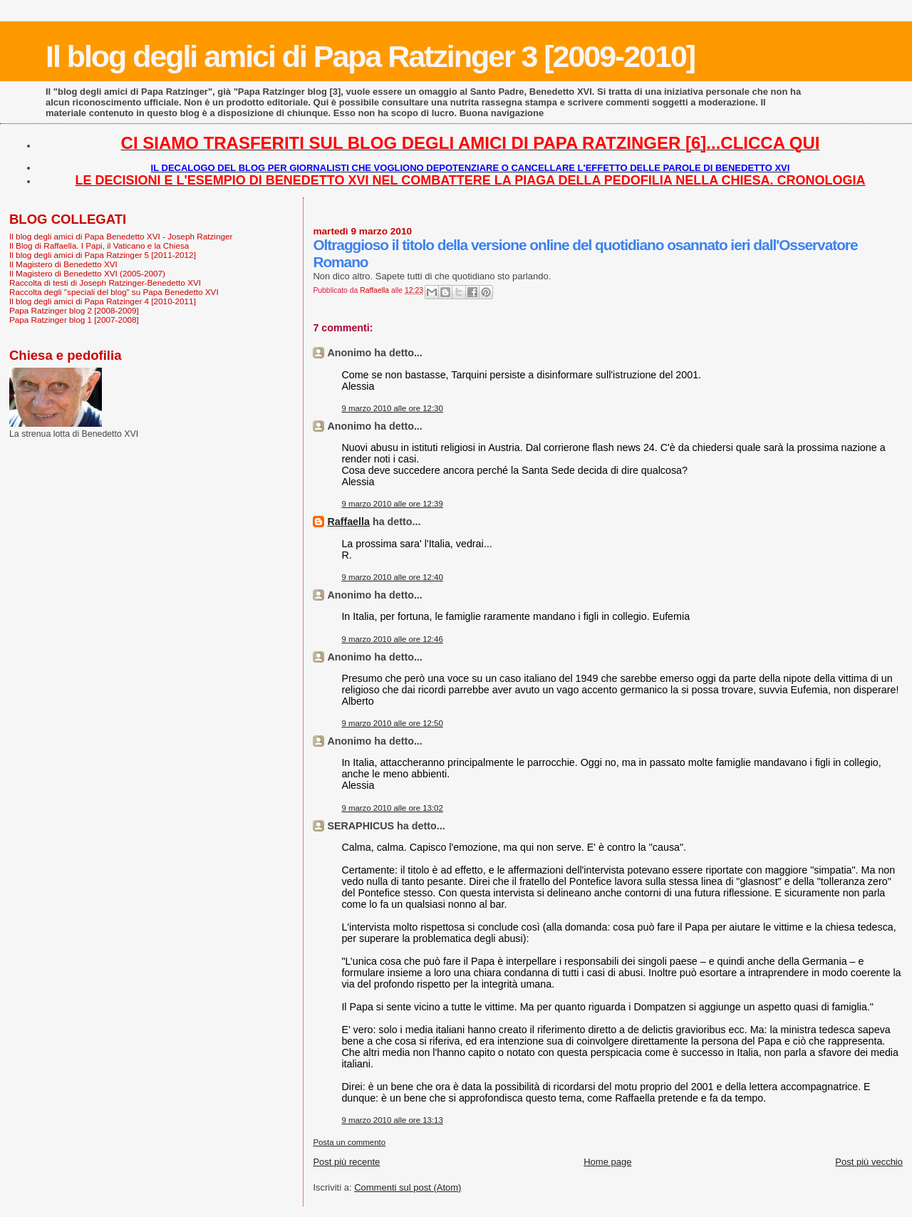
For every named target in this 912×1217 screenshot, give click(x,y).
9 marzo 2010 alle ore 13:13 (391, 1120)
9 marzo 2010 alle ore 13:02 (391, 808)
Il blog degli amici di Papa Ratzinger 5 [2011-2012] (102, 254)
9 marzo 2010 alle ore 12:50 (391, 723)
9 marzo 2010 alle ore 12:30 (391, 408)
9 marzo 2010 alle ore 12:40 (391, 577)
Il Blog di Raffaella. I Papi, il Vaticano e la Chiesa (99, 245)
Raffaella (348, 521)
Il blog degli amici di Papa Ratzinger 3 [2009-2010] (370, 56)
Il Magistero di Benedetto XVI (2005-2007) (87, 273)
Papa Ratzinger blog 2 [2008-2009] (74, 310)
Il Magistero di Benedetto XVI (63, 264)
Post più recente (346, 1161)
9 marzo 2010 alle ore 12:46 (391, 639)
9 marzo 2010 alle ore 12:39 (391, 503)
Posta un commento (349, 1142)
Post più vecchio (869, 1161)
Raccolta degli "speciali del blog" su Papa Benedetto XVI (114, 291)
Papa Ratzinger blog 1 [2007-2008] (74, 319)
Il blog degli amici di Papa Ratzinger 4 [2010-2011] (102, 301)
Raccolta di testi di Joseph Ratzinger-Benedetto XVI (105, 282)
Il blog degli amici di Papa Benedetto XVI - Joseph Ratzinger (120, 236)
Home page (607, 1161)
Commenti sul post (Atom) (407, 1187)
